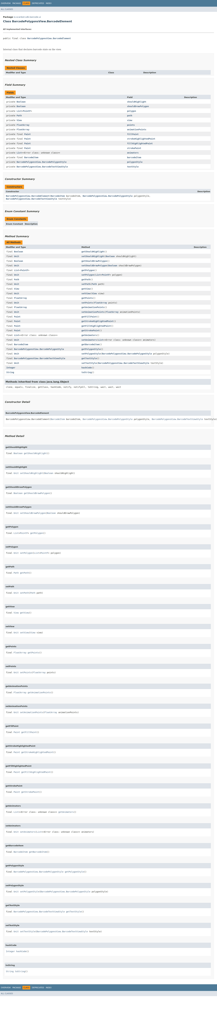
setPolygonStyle (91, 353)
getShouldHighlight (93, 251)
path (129, 115)
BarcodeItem (31, 157)
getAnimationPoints (93, 307)
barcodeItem (134, 157)
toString (86, 372)
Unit (16, 256)
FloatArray (23, 125)
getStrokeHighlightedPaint (97, 321)
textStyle (133, 166)
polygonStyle (134, 162)
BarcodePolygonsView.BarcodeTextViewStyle (42, 166)
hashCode (86, 367)
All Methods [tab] (14, 242)
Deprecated (38, 3)
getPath (85, 279)
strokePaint (134, 148)
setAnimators (89, 340)
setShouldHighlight (93, 256)
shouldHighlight (136, 102)
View (19, 120)
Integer (10, 367)
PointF (27, 111)
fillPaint (133, 134)
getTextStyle (89, 358)
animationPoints (136, 129)
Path (19, 115)
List (19, 111)
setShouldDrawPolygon (94, 265)
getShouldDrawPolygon (94, 261)
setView (85, 293)
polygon (131, 111)
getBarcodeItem (90, 344)
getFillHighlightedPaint (96, 326)
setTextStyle (89, 363)
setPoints (87, 303)
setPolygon (87, 275)
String (10, 372)
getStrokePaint (90, 330)
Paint (27, 134)
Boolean (21, 102)
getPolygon (87, 270)
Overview (6, 3)
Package (16, 3)
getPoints (87, 298)
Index (49, 3)
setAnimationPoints (93, 312)
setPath (85, 284)
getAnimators (89, 335)
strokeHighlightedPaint (141, 139)
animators (133, 153)
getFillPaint (89, 316)
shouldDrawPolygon (138, 106)
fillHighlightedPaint (140, 143)
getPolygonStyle (91, 349)
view (129, 120)
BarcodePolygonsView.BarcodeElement (49, 38)
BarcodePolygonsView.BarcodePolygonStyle (41, 162)
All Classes (7, 9)
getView (85, 289)
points (131, 125)
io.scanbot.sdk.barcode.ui (27, 17)
